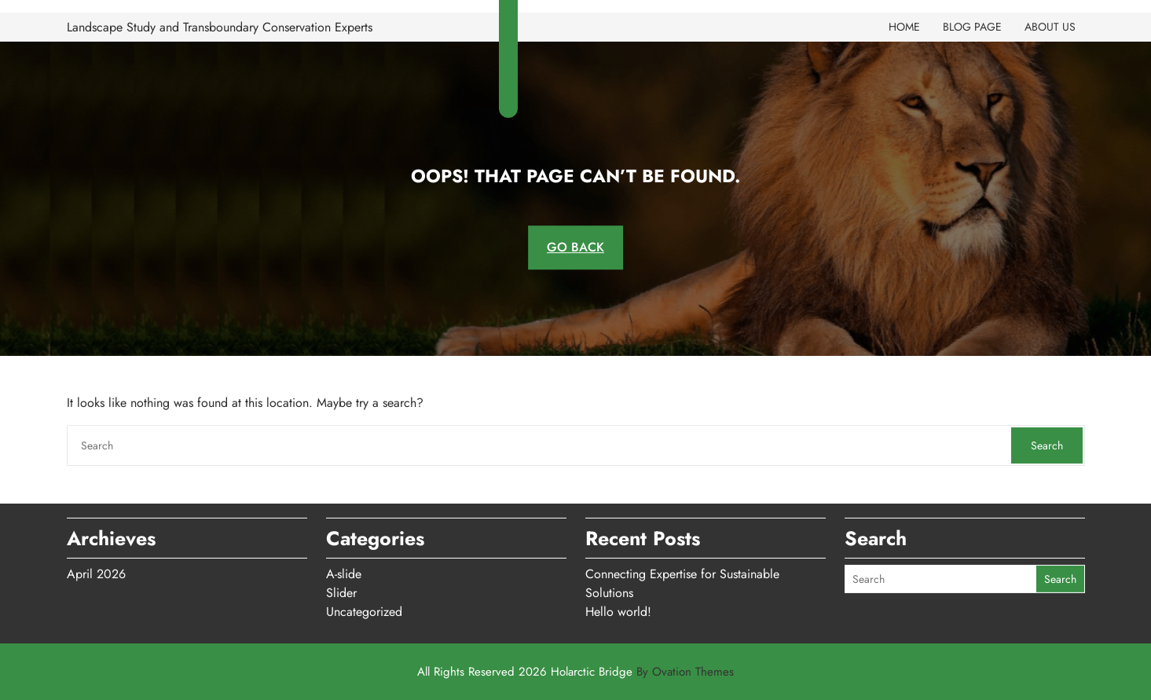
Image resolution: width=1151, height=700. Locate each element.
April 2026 (96, 571)
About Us (1050, 27)
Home (904, 27)
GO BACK (575, 247)
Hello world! (618, 608)
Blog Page (972, 27)
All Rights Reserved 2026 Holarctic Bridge (575, 671)
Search (1047, 445)
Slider (341, 590)
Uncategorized (364, 608)
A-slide (343, 571)
